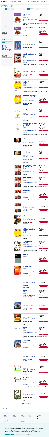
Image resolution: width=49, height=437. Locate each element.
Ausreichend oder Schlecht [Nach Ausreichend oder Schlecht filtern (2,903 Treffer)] (6, 25)
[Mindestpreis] (3, 50)
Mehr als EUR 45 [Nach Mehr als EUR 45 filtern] (4, 48)
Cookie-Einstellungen (11, 431)
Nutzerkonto (38, 1)
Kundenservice (30, 417)
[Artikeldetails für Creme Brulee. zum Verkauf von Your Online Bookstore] (17, 290)
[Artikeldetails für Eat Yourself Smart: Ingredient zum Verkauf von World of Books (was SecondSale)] (17, 114)
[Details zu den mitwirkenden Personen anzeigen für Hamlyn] (24, 267)
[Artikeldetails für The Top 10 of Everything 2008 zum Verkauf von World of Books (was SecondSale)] (17, 45)
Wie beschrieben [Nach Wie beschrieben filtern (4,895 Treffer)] (5, 26)
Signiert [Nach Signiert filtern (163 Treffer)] (4, 34)
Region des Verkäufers (4, 56)
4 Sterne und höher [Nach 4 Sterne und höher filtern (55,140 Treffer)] (7, 63)
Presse (21, 417)
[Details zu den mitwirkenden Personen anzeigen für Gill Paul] (24, 111)
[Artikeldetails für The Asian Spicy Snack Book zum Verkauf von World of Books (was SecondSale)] (17, 246)
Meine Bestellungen (6, 420)
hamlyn (5, 6)
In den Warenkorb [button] (43, 20)
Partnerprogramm (14, 417)
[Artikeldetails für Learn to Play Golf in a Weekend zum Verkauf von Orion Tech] (17, 368)
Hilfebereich (30, 416)
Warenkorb (5, 421)
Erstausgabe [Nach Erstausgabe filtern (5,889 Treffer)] (4, 33)
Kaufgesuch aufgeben (4, 408)
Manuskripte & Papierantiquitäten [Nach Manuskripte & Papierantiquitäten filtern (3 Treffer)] (6, 19)
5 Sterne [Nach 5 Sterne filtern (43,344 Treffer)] (5, 64)
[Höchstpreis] (7, 50)
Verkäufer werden (46, 3)
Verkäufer (38, 3)
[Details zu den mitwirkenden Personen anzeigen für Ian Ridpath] (24, 153)
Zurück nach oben (24, 413)
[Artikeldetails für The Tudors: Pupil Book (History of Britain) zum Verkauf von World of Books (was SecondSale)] (17, 72)
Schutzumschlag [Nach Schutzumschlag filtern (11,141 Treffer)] (5, 35)
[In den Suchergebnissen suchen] (30, 11)
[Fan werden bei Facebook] (37, 416)
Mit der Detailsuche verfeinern (11, 6)
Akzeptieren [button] (9, 434)
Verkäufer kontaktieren (25, 35)
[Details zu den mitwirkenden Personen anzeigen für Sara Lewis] (24, 15)
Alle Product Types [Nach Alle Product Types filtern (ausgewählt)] (4, 12)
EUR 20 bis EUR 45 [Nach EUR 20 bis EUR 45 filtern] (4, 47)
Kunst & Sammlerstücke (29, 3)
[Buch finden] (28, 1)
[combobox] (19, 1)
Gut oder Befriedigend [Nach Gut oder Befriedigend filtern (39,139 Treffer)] (6, 24)
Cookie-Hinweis (22, 422)
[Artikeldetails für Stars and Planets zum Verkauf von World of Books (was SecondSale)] (17, 153)
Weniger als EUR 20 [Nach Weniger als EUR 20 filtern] (4, 46)
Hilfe (46, 1)
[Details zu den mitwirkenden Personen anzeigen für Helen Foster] (24, 83)
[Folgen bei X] (37, 418)
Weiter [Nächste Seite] (28, 403)
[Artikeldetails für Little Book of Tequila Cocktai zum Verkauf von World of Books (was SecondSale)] (17, 270)
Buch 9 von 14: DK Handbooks (26, 152)
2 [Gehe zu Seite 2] (24, 403)
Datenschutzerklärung (23, 420)
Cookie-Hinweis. (37, 431)
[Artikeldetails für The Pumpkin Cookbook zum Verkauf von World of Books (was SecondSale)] (17, 318)
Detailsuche (2, 3)
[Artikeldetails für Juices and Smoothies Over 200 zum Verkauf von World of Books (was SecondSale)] (17, 182)
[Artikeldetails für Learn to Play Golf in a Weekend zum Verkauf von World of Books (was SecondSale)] (17, 379)
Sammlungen (10, 3)
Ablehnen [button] (18, 434)
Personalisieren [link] (28, 434)
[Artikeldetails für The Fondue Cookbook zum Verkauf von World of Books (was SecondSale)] (17, 305)
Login (35, 1)
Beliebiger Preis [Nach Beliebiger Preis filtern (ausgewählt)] (4, 45)
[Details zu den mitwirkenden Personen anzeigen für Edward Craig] (24, 366)
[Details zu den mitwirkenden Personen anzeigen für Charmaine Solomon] (25, 242)
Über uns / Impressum (23, 416)
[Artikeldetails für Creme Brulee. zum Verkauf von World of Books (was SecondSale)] (17, 327)
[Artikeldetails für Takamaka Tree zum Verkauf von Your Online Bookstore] (17, 258)
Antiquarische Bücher (19, 3)
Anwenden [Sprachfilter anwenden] (3, 42)
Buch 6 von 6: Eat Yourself (26, 110)
